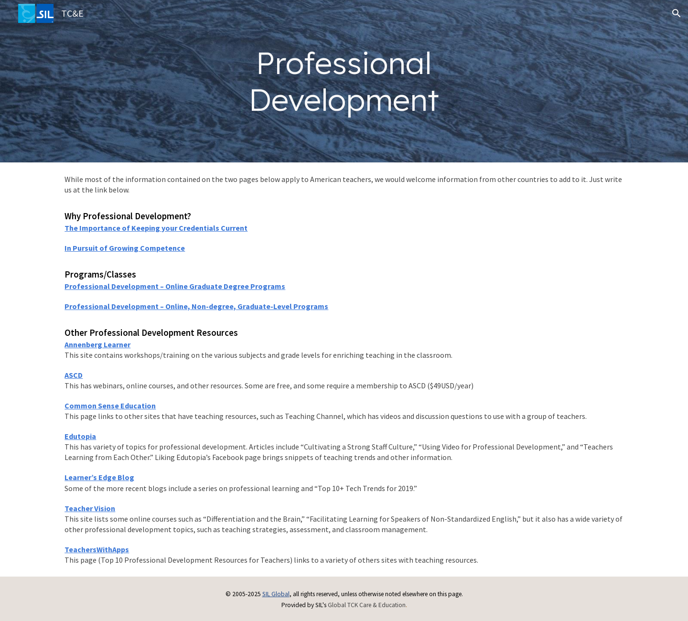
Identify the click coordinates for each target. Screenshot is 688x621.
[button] (676, 13)
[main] (344, 81)
